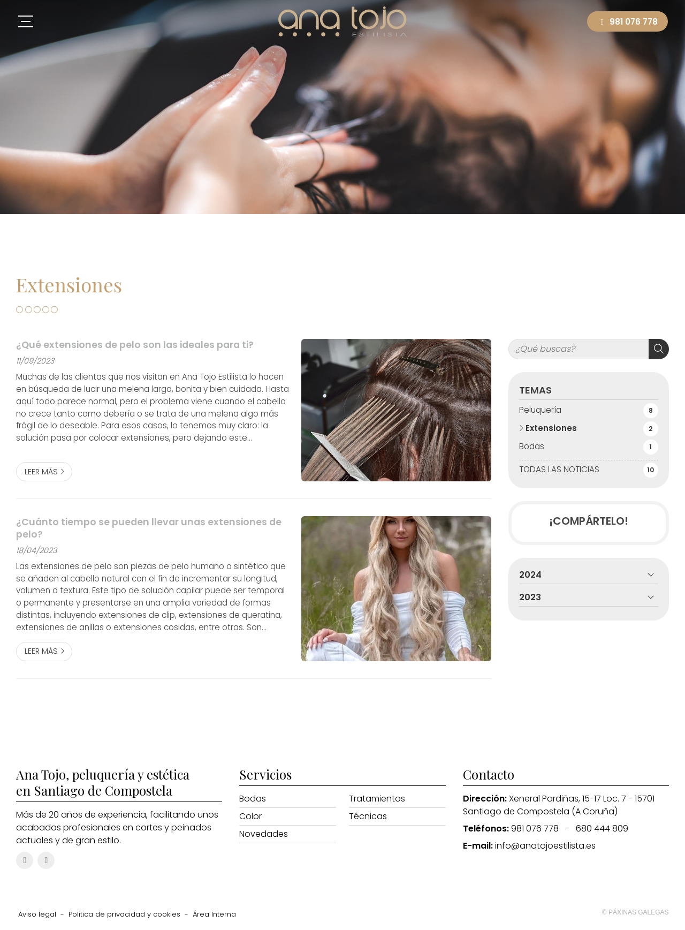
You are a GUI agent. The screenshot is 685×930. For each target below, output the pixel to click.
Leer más (41, 471)
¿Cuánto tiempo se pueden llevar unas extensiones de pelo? (148, 528)
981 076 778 (535, 828)
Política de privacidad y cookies (124, 914)
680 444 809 (602, 828)
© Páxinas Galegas (635, 912)
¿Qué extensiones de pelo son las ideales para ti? (135, 345)
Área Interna (214, 914)
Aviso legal (37, 914)
